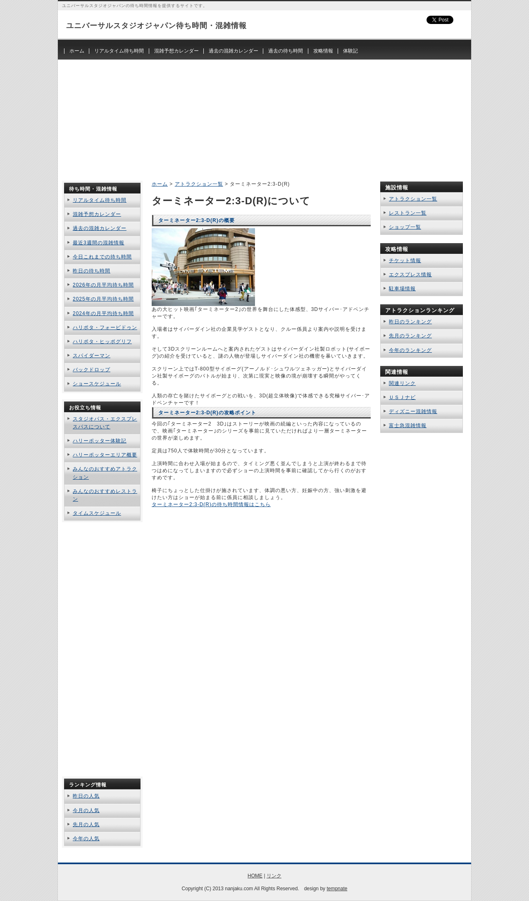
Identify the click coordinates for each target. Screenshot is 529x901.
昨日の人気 (86, 796)
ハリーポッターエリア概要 (105, 455)
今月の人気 (86, 810)
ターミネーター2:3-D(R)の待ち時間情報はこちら (211, 504)
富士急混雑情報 (408, 425)
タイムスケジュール (97, 513)
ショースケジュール (97, 384)
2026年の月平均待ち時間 (103, 285)
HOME (255, 876)
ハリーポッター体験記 (99, 441)
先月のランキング (410, 336)
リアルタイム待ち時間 (119, 51)
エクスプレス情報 (410, 274)
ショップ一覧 (405, 227)
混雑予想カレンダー (176, 51)
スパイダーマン (91, 355)
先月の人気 (86, 824)
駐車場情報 (402, 289)
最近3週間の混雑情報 (98, 243)
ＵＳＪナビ (402, 397)
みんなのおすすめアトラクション (105, 473)
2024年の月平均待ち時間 (103, 313)
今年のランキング (410, 350)
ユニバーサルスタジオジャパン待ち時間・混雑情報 (156, 26)
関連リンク (402, 383)
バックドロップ (91, 370)
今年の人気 (86, 838)
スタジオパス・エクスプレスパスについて (105, 423)
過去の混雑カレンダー (233, 51)
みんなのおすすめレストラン (105, 495)
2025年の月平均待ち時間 (103, 299)
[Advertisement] (264, 117)
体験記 (350, 51)
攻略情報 (323, 51)
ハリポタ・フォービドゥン (105, 327)
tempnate (336, 888)
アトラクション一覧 (199, 184)
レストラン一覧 (408, 213)
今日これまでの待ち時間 (102, 257)
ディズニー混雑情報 (413, 411)
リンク (274, 876)
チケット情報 (405, 260)
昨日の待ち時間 (91, 271)
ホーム (76, 51)
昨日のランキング (410, 322)
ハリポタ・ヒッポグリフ (102, 341)
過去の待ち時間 (285, 51)
